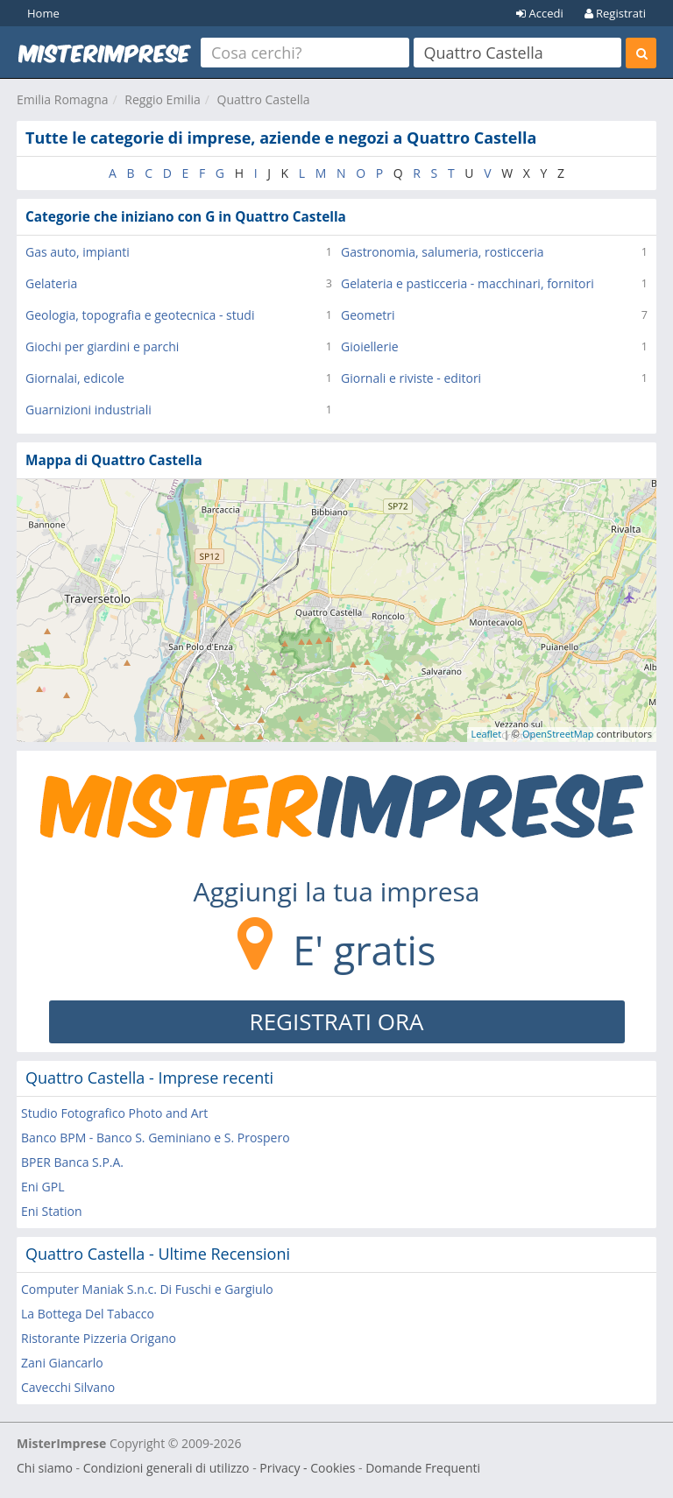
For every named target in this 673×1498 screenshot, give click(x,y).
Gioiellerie (370, 346)
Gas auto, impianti (77, 252)
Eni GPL (42, 1186)
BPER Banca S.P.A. (72, 1162)
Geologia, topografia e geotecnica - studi (139, 315)
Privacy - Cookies (307, 1467)
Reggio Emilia (162, 99)
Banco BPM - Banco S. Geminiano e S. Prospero (155, 1137)
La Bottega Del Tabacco (87, 1313)
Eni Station (51, 1211)
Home (43, 13)
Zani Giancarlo (62, 1362)
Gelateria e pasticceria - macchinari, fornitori (467, 283)
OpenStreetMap (558, 733)
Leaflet (486, 733)
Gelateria (51, 283)
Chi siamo (45, 1467)
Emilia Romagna (63, 99)
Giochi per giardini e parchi (102, 346)
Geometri (368, 315)
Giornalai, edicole (74, 378)
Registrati (615, 13)
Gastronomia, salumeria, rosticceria (442, 252)
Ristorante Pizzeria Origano (98, 1338)
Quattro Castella (263, 99)
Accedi (539, 13)
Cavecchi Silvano (68, 1387)
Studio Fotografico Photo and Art (114, 1113)
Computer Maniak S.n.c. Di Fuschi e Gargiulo (147, 1289)
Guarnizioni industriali (88, 409)
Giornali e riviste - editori (411, 378)
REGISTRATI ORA (337, 1021)
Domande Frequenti (422, 1467)
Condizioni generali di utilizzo (166, 1467)
